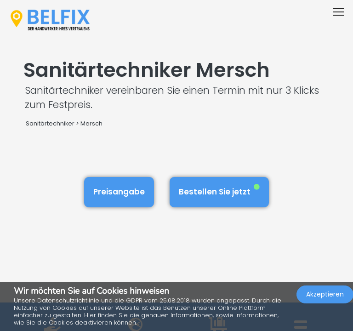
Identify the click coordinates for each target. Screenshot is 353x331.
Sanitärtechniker (50, 123)
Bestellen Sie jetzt (219, 190)
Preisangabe (119, 191)
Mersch (91, 123)
